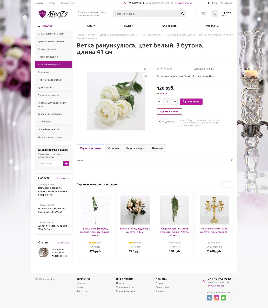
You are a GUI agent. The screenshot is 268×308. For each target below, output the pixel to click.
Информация (124, 279)
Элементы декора (47, 49)
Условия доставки (125, 291)
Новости (81, 283)
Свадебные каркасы (48, 129)
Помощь (161, 279)
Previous (224, 184)
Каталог (47, 26)
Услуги (128, 26)
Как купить (169, 26)
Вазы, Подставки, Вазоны (51, 33)
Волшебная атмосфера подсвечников (59, 252)
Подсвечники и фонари (50, 80)
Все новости (63, 178)
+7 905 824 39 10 (135, 3)
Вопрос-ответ (163, 287)
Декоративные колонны (51, 41)
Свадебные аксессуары (50, 114)
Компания (83, 279)
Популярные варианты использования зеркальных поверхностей (52, 191)
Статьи (160, 283)
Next (230, 184)
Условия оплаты (124, 287)
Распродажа (44, 121)
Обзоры (160, 291)
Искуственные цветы (49, 64)
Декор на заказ (46, 87)
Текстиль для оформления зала (52, 104)
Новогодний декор (48, 56)
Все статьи (63, 243)
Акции (91, 26)
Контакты (212, 26)
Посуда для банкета (48, 95)
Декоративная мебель (50, 137)
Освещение (44, 72)
